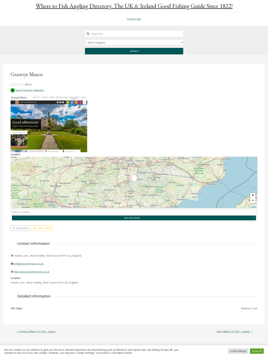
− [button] (253, 200)
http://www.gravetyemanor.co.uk (32, 272)
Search (134, 51)
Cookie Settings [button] (238, 351)
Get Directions (132, 217)
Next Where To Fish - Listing (234, 331)
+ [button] (253, 195)
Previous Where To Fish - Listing (36, 331)
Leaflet (254, 207)
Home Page (134, 19)
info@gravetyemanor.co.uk (29, 263)
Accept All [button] (257, 351)
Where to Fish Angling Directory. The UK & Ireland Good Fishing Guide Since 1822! (134, 6)
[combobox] (134, 33)
